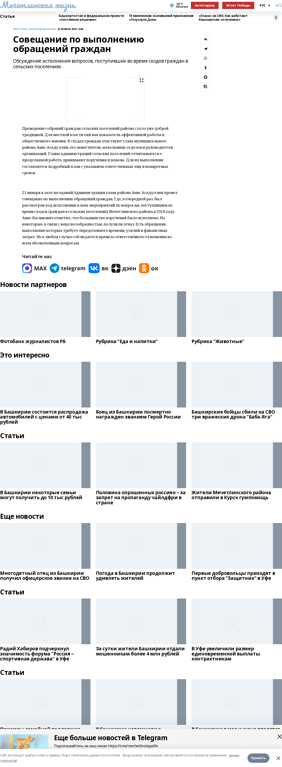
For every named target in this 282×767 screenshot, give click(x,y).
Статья (7, 16)
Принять (258, 758)
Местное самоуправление (34, 29)
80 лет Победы (238, 5)
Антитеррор (205, 5)
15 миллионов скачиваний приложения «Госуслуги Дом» (161, 17)
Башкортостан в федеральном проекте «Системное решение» (91, 17)
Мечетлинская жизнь (37, 4)
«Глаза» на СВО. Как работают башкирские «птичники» (223, 17)
